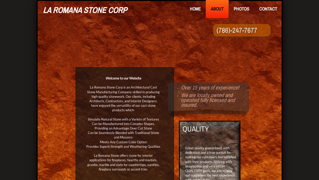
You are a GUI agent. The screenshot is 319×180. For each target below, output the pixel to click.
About (217, 9)
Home (195, 9)
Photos (241, 9)
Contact (268, 9)
